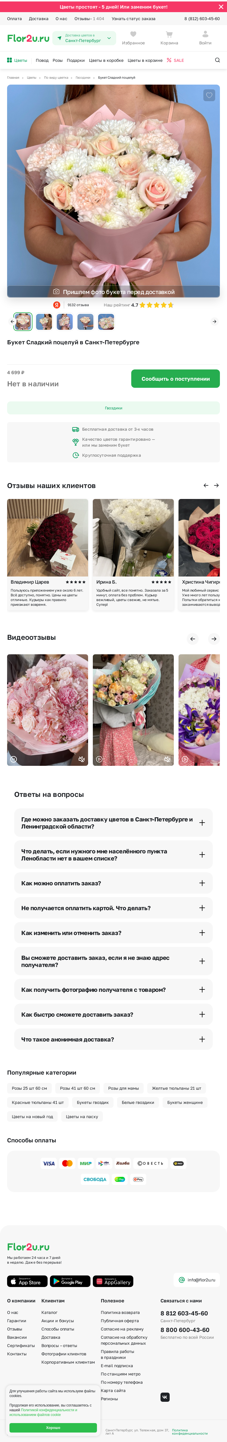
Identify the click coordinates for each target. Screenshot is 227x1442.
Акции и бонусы (57, 1319)
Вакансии (17, 1335)
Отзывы (89, 17)
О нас (61, 17)
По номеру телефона (122, 1380)
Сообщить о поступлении (176, 377)
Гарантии (16, 1319)
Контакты (17, 1352)
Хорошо (53, 1428)
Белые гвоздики (138, 1100)
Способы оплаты (57, 1327)
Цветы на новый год (32, 1114)
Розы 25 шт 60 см (29, 1086)
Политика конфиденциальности (190, 1430)
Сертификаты (21, 1343)
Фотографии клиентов (63, 1352)
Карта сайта (113, 1388)
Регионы (109, 1397)
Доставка (38, 17)
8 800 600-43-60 (185, 1328)
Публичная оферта (120, 1319)
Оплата (14, 17)
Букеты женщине (185, 1100)
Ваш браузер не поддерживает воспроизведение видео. (47, 708)
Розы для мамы (123, 1086)
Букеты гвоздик (93, 1100)
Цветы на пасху (82, 1114)
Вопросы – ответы (59, 1343)
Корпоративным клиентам (68, 1360)
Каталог (49, 1310)
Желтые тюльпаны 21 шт (176, 1086)
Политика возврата (120, 1310)
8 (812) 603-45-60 (202, 17)
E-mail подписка (117, 1364)
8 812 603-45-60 (184, 1311)
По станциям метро (121, 1372)
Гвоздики (113, 406)
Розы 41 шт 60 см (77, 1086)
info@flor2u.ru (196, 1278)
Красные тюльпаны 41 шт (38, 1100)
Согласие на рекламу (122, 1327)
